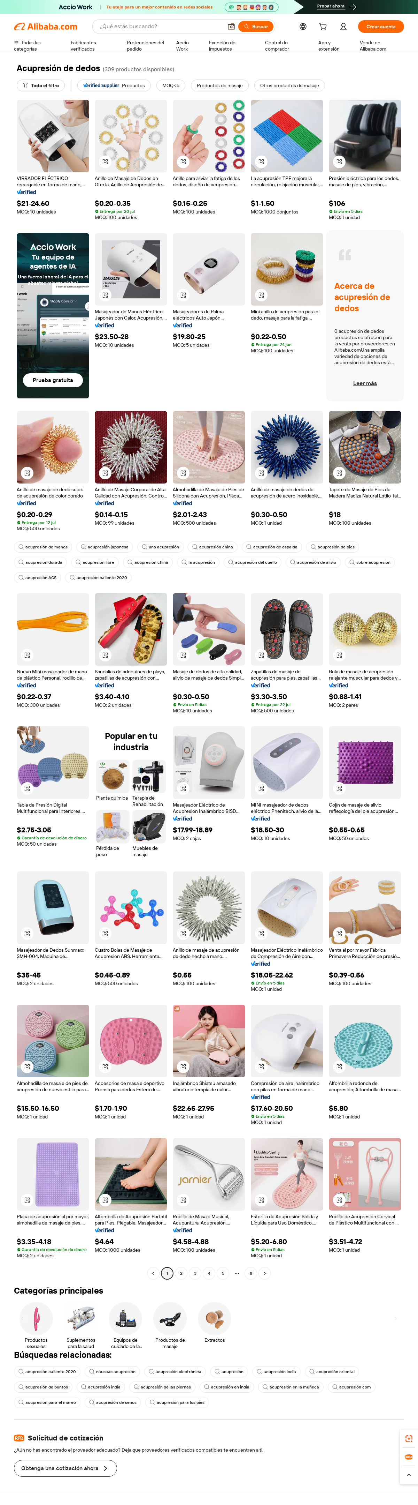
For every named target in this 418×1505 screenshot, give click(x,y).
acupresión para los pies (177, 1402)
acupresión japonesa (105, 547)
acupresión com (351, 1387)
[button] (231, 26)
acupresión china (212, 547)
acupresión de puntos (43, 1387)
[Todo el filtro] (41, 85)
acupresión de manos (43, 547)
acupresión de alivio (313, 562)
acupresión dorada (40, 562)
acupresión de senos (113, 1402)
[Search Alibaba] (161, 26)
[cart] (324, 27)
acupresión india (276, 1372)
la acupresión (198, 562)
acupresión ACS (37, 578)
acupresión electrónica (175, 1372)
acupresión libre (95, 562)
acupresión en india (226, 1387)
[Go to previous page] (153, 1273)
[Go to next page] (264, 1273)
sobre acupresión (369, 562)
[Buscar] (255, 26)
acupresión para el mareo (47, 1402)
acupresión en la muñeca (291, 1387)
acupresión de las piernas (162, 1387)
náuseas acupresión (112, 1372)
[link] (409, 1439)
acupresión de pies (333, 547)
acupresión (229, 1372)
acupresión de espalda (271, 547)
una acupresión (160, 547)
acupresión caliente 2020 (98, 578)
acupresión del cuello (252, 562)
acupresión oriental (332, 1372)
